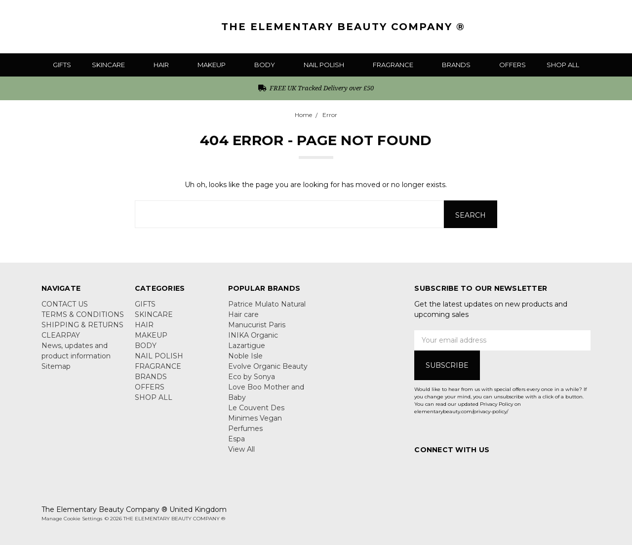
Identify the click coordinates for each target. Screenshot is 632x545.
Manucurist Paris (256, 324)
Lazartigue (246, 345)
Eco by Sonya (251, 376)
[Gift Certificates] (578, 26)
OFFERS (512, 65)
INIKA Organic (253, 335)
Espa (236, 438)
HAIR (165, 65)
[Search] (558, 26)
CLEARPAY (60, 335)
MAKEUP (216, 65)
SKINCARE (112, 65)
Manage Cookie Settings (71, 518)
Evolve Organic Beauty (268, 366)
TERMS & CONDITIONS (82, 314)
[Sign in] (597, 26)
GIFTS (62, 65)
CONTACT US (64, 304)
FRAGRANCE (397, 65)
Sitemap (56, 366)
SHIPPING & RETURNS (82, 324)
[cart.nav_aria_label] (615, 26)
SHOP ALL (563, 65)
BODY (268, 65)
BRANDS (460, 65)
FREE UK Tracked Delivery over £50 (316, 87)
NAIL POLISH (328, 65)
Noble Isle (245, 355)
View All (241, 449)
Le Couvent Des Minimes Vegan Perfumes (256, 418)
